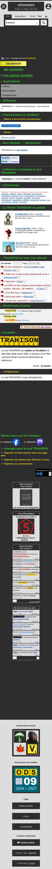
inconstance (6, 200)
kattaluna (26, 292)
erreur (21, 196)
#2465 (31, 611)
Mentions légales (26, 805)
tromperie (23, 202)
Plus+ (37, 558)
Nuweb (32, 863)
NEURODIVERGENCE (21, 556)
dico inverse (46, 327)
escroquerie (40, 196)
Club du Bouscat (19, 616)
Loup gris (39, 214)
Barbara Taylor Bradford (22, 626)
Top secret (20, 243)
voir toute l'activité (34, 601)
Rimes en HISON (8, 137)
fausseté (4, 198)
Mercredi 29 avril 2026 (21, 618)
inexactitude (17, 200)
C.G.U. (26, 816)
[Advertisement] (26, 40)
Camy (40, 228)
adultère (12, 194)
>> (38, 263)
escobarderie (29, 196)
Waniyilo (28, 296)
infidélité (26, 200)
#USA (21, 314)
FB (25, 852)
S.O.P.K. (31, 575)
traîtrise (15, 202)
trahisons (15, 161)
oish (20, 281)
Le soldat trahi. (21, 214)
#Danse (15, 314)
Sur (10, 442)
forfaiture (19, 198)
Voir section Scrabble (17, 75)
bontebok (16, 639)
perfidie (43, 200)
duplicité (14, 196)
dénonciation (37, 194)
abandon (4, 194)
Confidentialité (26, 826)
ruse (48, 200)
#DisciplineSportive (29, 562)
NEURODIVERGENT (21, 554)
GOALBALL (31, 564)
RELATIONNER (24, 569)
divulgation (5, 196)
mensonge (34, 200)
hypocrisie (36, 198)
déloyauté (27, 194)
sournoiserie (6, 202)
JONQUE (30, 588)
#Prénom (25, 320)
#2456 (35, 652)
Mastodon (32, 852)
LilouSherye (37, 300)
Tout (33, 571)
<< (16, 263)
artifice (19, 194)
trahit (33, 106)
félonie (11, 198)
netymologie (17, 637)
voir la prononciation (11, 126)
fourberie (27, 198)
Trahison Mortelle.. (23, 228)
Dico (7, 58)
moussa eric (10, 277)
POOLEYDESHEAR (20, 624)
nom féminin (22, 150)
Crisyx (34, 243)
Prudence (32, 595)
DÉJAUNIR (22, 582)
